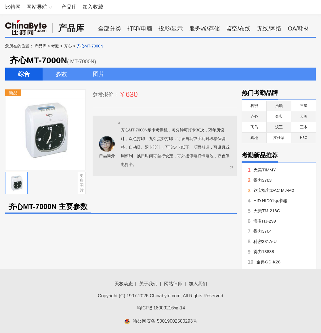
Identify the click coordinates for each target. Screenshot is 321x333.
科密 (254, 106)
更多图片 (82, 182)
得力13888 (263, 251)
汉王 (279, 127)
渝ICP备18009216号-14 (161, 307)
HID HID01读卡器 (270, 200)
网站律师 (173, 283)
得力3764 (262, 231)
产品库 (69, 7)
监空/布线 (238, 28)
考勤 (55, 46)
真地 (254, 137)
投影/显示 (170, 28)
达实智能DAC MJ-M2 (273, 190)
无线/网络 (269, 28)
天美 (303, 116)
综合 (24, 74)
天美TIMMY (264, 169)
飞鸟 (254, 127)
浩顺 (279, 106)
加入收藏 (93, 7)
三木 (303, 127)
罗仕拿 (278, 137)
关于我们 (148, 283)
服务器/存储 (204, 28)
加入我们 (198, 283)
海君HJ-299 (264, 221)
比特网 (13, 7)
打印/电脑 (139, 28)
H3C (303, 137)
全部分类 (109, 28)
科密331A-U (265, 241)
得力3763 (262, 180)
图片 (98, 74)
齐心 (68, 46)
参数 (61, 74)
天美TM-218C (266, 210)
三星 (303, 106)
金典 (279, 116)
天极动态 (123, 283)
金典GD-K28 (268, 261)
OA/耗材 (298, 28)
